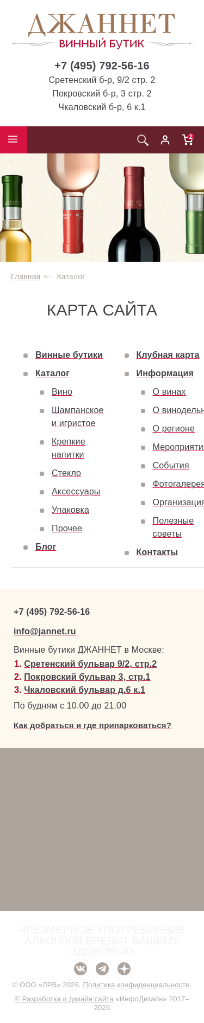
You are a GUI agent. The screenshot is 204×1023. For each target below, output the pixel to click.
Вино (62, 391)
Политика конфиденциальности (136, 985)
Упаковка (70, 509)
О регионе (174, 428)
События (171, 465)
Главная (25, 276)
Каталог (52, 373)
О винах (169, 391)
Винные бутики (69, 354)
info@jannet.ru (45, 631)
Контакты (157, 552)
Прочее (67, 528)
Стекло (66, 473)
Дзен (124, 968)
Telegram (102, 968)
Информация (165, 373)
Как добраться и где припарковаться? (92, 725)
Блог (46, 546)
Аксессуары (76, 491)
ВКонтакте (80, 968)
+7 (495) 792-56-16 (102, 66)
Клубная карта (168, 354)
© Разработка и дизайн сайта (64, 999)
